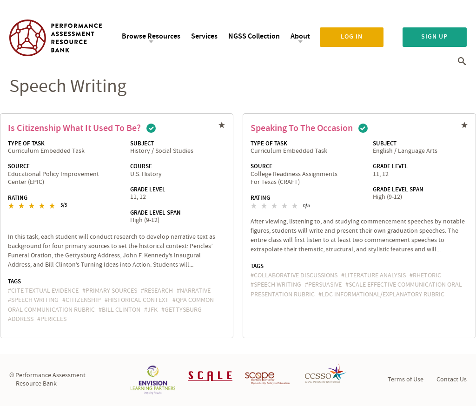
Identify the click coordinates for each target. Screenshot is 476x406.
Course (141, 166)
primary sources (111, 291)
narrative (195, 291)
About (300, 36)
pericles (53, 319)
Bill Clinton (121, 310)
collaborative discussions (295, 275)
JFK (152, 310)
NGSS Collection (254, 36)
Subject (142, 143)
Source (19, 166)
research (158, 291)
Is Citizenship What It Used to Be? (74, 128)
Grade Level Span (155, 212)
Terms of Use (405, 379)
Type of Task (26, 143)
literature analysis (375, 275)
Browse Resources (151, 36)
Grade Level (147, 189)
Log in (352, 37)
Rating (17, 198)
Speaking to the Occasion (302, 128)
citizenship (83, 300)
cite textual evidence (45, 291)
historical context (138, 300)
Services (204, 36)
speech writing (35, 300)
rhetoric (427, 275)
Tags (14, 281)
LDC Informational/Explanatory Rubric (383, 294)
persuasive (325, 285)
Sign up (434, 37)
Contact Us (451, 379)
